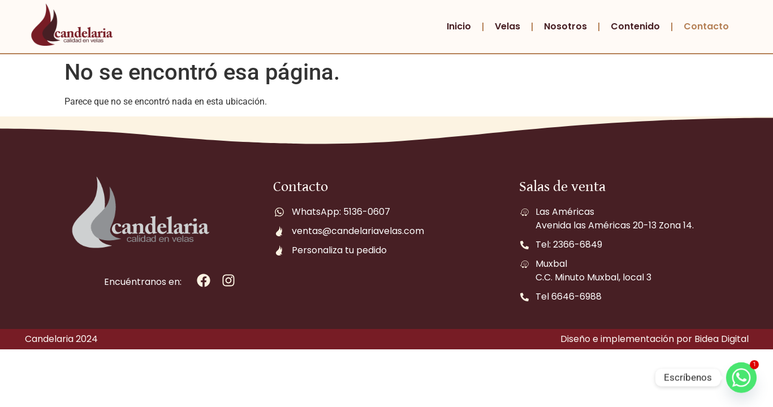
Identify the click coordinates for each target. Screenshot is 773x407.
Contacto (706, 26)
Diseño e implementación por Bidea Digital (654, 338)
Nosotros (565, 26)
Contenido (635, 26)
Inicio (459, 26)
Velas (507, 26)
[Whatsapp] (741, 377)
